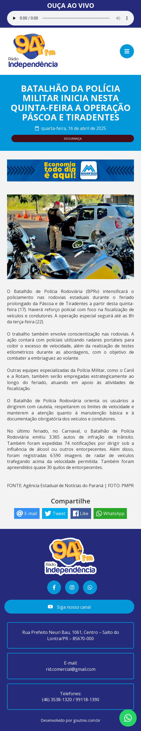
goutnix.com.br (86, 720)
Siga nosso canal (69, 607)
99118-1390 (87, 700)
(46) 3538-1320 (57, 700)
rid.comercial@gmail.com (70, 669)
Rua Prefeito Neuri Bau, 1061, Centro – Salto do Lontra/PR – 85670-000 (70, 635)
